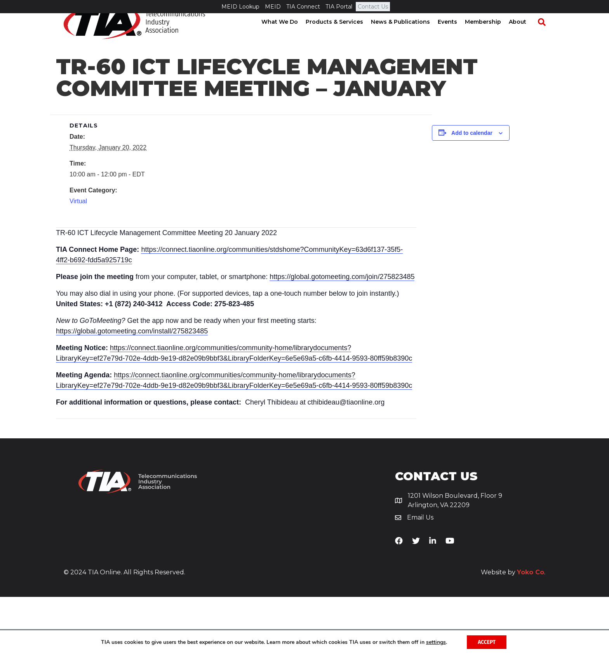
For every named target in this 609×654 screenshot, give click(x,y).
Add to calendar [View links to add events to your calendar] (471, 190)
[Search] (545, 35)
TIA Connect (303, 6)
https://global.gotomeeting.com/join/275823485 (342, 334)
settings (435, 641)
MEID (273, 6)
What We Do (287, 34)
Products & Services (342, 34)
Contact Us (373, 6)
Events (455, 34)
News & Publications (407, 34)
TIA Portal (338, 6)
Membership (490, 34)
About (525, 34)
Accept (487, 641)
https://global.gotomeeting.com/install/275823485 (132, 388)
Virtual (78, 258)
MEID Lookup (240, 6)
